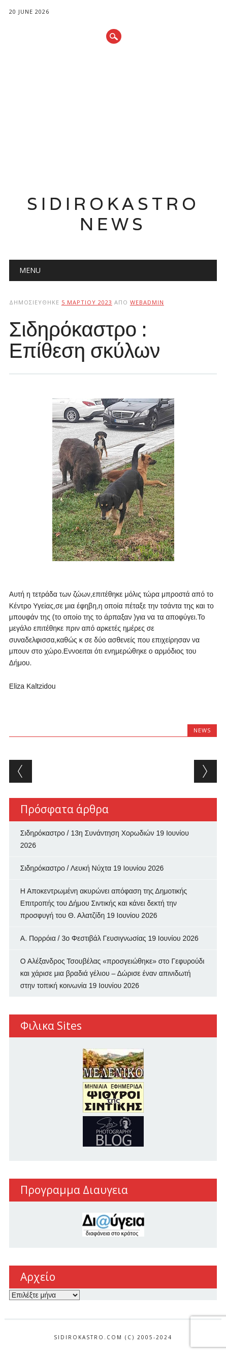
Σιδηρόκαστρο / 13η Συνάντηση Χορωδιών (87, 833)
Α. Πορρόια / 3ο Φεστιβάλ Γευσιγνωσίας (83, 938)
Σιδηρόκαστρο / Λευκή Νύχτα (65, 868)
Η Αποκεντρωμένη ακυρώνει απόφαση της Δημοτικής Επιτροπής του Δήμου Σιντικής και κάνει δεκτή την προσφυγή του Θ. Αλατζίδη (103, 903)
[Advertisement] (113, 119)
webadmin (147, 302)
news (202, 730)
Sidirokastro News (113, 213)
